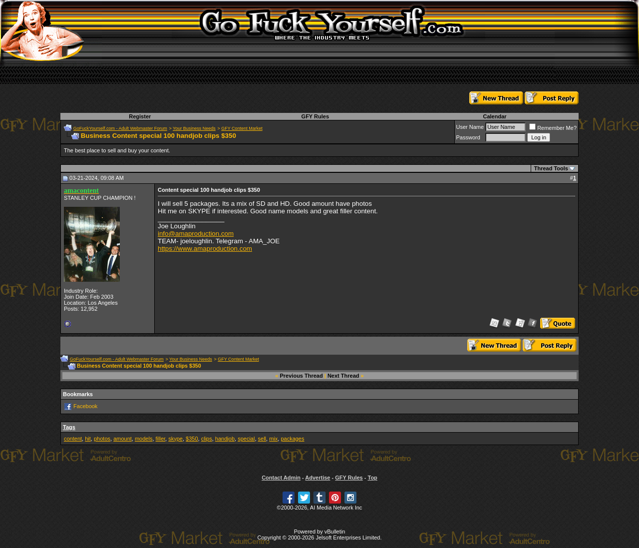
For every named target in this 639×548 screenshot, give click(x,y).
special (246, 439)
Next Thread (343, 376)
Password (468, 137)
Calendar (494, 116)
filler (161, 439)
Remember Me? (553, 128)
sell (262, 439)
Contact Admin (281, 478)
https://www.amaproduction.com (205, 248)
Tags (69, 427)
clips (206, 439)
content (73, 439)
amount (122, 439)
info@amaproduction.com (196, 233)
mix (273, 439)
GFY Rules (315, 116)
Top (372, 478)
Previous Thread (301, 376)
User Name (470, 127)
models (143, 439)
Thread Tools (551, 168)
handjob (225, 439)
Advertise (317, 478)
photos (102, 439)
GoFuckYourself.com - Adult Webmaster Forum (120, 128)
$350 (192, 439)
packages (292, 439)
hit (88, 439)
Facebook (85, 406)
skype (175, 439)
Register (140, 116)
